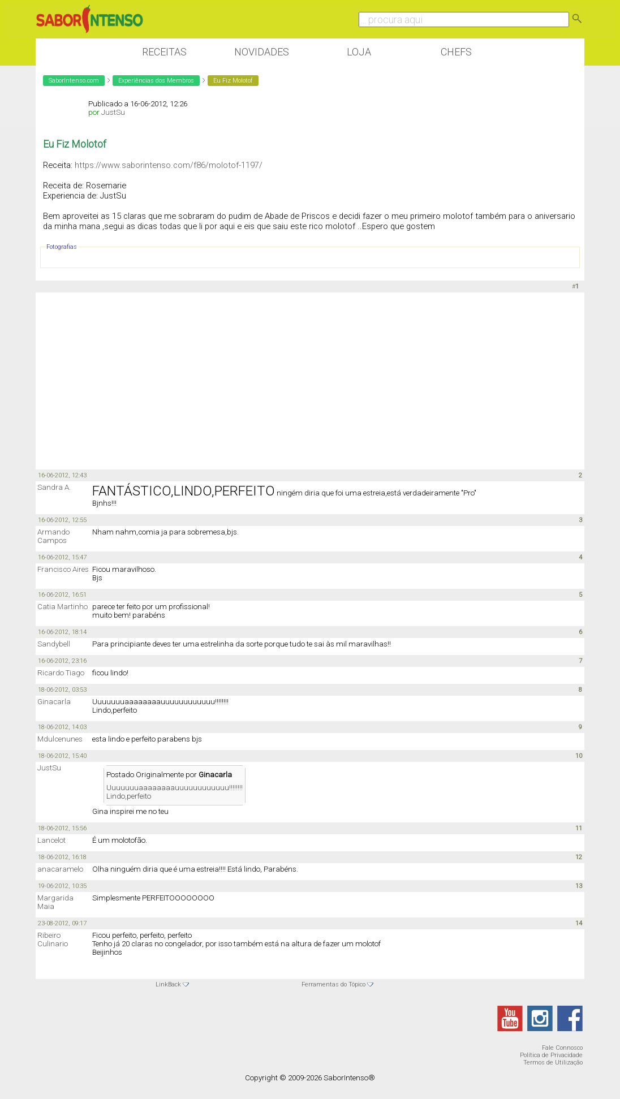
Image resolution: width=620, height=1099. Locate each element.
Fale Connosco (562, 1047)
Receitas (164, 52)
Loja (359, 52)
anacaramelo (60, 869)
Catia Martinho (62, 606)
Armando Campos (53, 536)
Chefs (456, 52)
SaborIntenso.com (74, 80)
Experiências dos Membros (156, 80)
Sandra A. (54, 487)
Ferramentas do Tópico (333, 984)
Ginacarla (54, 701)
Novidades (261, 52)
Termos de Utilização (553, 1062)
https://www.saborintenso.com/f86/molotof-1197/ (168, 165)
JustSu (113, 112)
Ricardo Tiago (60, 673)
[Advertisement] (310, 380)
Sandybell (53, 644)
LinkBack (168, 984)
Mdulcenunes (60, 739)
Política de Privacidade (551, 1055)
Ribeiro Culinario (52, 939)
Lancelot (51, 840)
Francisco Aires (63, 569)
